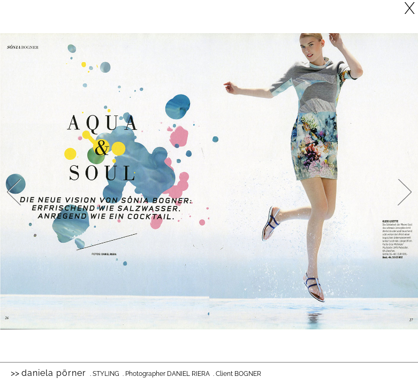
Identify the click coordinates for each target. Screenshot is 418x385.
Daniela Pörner (53, 373)
